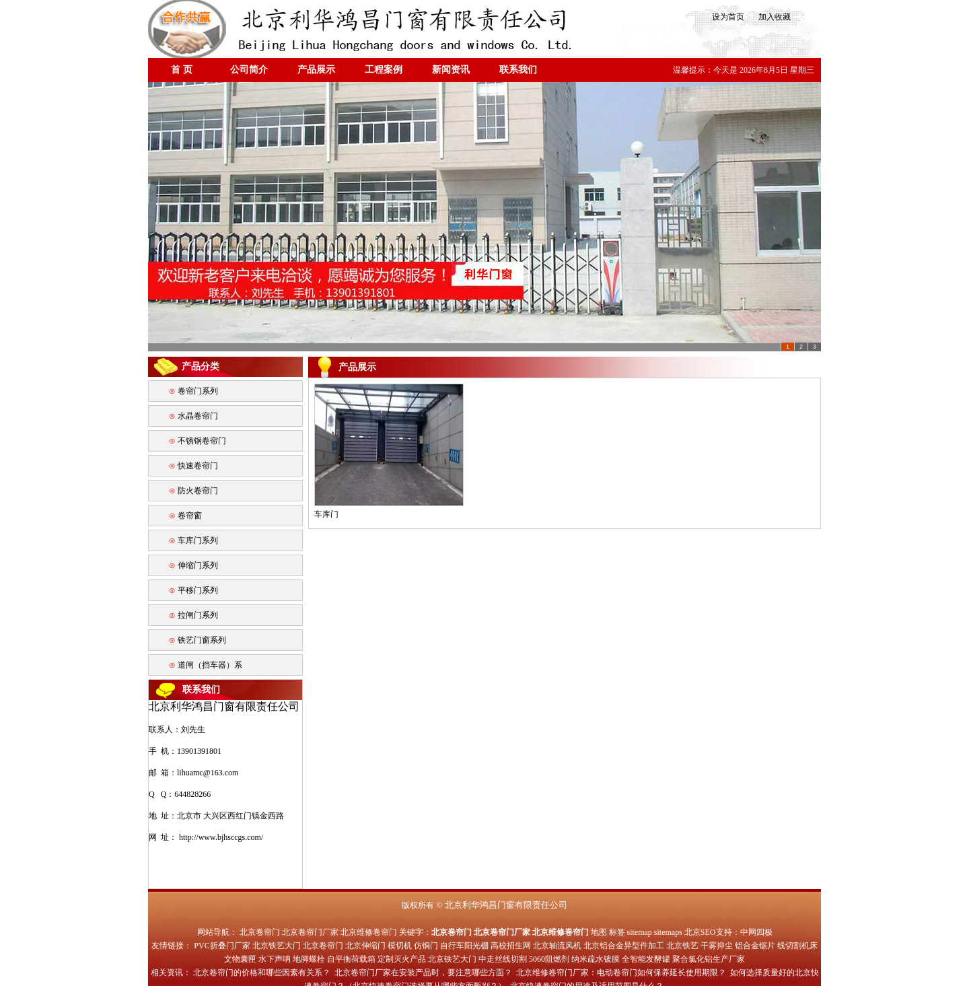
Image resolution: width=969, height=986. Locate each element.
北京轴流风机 (557, 945)
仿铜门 (426, 945)
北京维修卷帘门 (368, 932)
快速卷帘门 (198, 465)
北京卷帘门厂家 (310, 932)
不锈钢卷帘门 (202, 441)
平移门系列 (198, 590)
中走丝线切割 (502, 959)
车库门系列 (198, 540)
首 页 (181, 70)
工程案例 (383, 70)
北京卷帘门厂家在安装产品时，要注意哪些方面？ (423, 972)
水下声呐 (274, 959)
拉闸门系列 (198, 615)
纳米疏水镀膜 (595, 959)
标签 (617, 932)
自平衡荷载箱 (351, 959)
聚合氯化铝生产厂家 (708, 959)
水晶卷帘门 (198, 416)
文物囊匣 (240, 959)
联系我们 (518, 70)
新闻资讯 (451, 70)
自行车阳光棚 (464, 945)
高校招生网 (511, 945)
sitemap (639, 932)
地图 (599, 932)
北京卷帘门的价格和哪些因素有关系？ (261, 972)
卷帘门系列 (198, 391)
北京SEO (700, 932)
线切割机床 (797, 945)
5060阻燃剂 (549, 959)
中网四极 (756, 932)
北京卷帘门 (260, 932)
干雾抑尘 (717, 945)
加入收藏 (770, 17)
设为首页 (727, 17)
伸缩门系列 (198, 565)
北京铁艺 (682, 945)
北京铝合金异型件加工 (623, 945)
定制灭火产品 (402, 959)
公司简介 (249, 70)
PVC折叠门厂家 (222, 945)
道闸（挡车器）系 (210, 665)
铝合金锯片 (755, 945)
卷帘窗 (190, 515)
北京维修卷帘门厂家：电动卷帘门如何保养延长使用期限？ (621, 972)
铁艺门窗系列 (202, 640)
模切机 (400, 945)
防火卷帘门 (198, 490)
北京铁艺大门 (276, 945)
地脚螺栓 (309, 959)
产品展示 (316, 70)
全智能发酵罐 (646, 959)
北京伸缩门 (365, 945)
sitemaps (668, 932)
